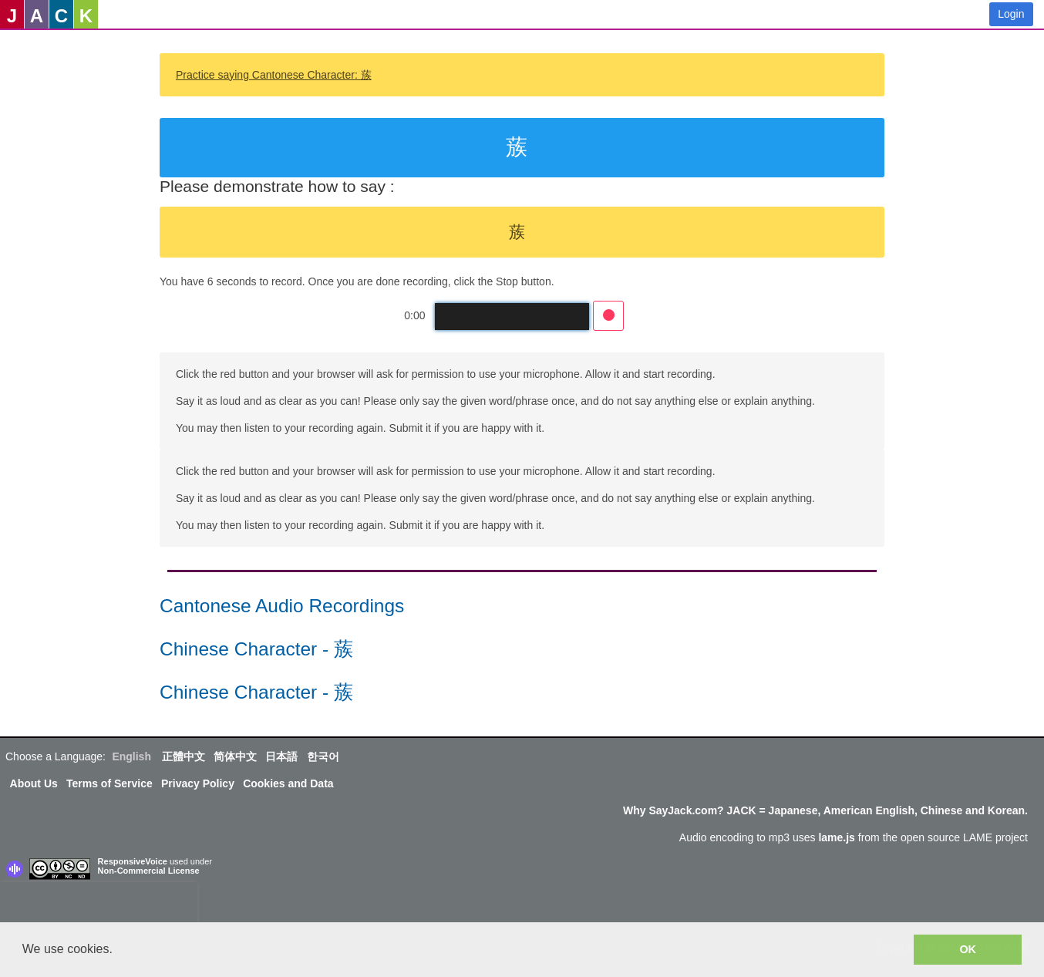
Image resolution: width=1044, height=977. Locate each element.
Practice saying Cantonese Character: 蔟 (274, 75)
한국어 (323, 756)
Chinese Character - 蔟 (256, 648)
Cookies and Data (288, 783)
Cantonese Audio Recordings (282, 605)
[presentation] (98, 905)
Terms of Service (109, 783)
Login (1011, 14)
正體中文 (183, 756)
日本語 (281, 756)
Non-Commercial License (149, 870)
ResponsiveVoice (132, 861)
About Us (34, 783)
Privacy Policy (197, 783)
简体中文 (235, 756)
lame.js (836, 837)
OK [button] (967, 949)
